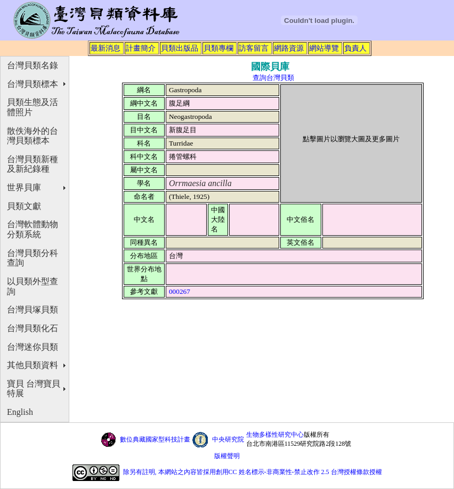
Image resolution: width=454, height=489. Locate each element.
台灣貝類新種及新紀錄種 (32, 164)
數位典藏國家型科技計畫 (155, 439)
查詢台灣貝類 (273, 78)
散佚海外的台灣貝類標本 (32, 136)
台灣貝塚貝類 (32, 309)
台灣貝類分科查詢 (32, 258)
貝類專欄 (218, 48)
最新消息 (105, 48)
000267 (179, 291)
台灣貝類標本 (32, 84)
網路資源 (289, 48)
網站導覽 (324, 48)
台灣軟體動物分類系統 (32, 229)
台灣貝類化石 (32, 328)
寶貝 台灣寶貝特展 (33, 388)
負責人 (355, 48)
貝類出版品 (179, 48)
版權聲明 (227, 456)
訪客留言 (254, 48)
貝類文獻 (24, 206)
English (20, 411)
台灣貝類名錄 (32, 65)
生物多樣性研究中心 (275, 434)
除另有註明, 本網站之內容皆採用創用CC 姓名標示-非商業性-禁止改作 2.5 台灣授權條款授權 (252, 472)
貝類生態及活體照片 (32, 107)
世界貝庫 (24, 187)
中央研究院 (228, 439)
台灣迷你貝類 (32, 346)
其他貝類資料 (32, 365)
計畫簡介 (141, 48)
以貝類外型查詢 (32, 286)
